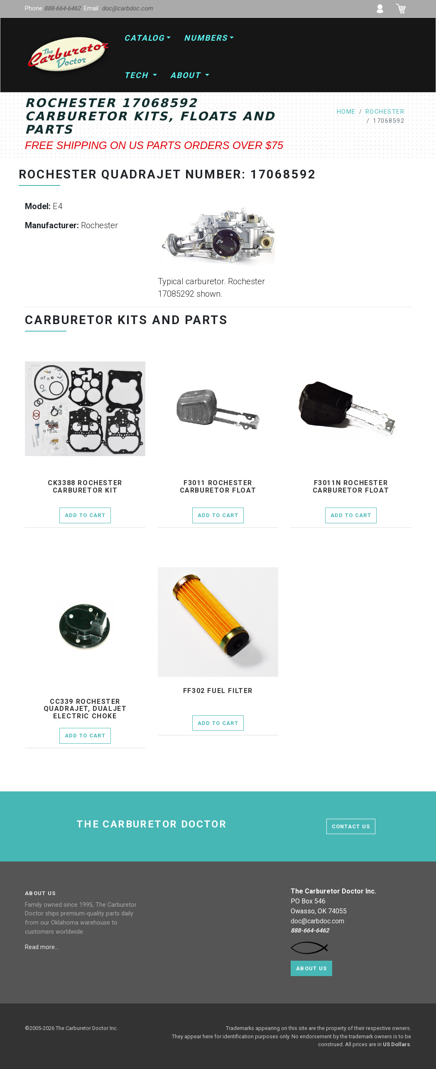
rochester (384, 111)
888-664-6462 (62, 8)
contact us (351, 826)
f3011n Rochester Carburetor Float (351, 486)
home (346, 111)
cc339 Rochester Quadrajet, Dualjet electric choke (85, 709)
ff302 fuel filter (218, 691)
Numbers (205, 38)
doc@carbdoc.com (127, 8)
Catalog (144, 38)
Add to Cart (85, 515)
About (186, 75)
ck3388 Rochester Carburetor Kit (85, 486)
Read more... (42, 947)
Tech (137, 75)
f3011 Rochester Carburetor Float (218, 486)
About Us (311, 968)
